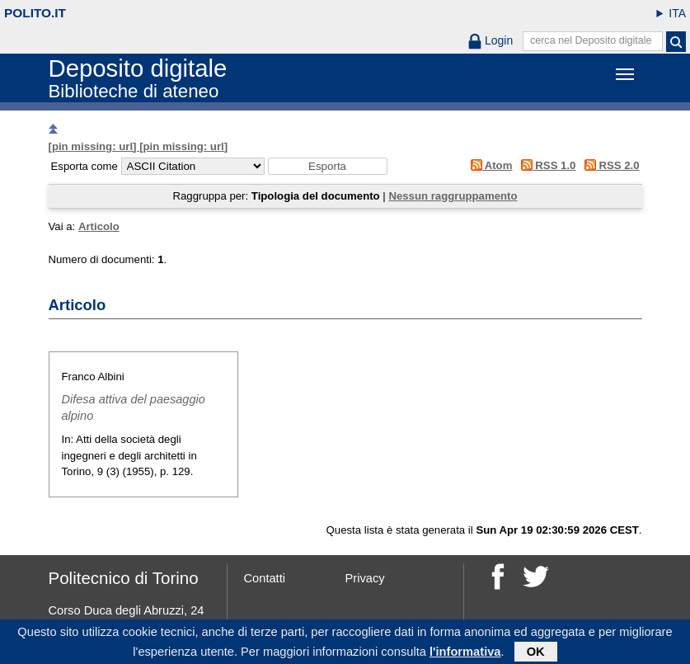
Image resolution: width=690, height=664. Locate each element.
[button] (327, 166)
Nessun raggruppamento (452, 196)
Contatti (265, 578)
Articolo (99, 226)
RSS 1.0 (545, 165)
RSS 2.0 (609, 165)
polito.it (35, 13)
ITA (677, 13)
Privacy (365, 578)
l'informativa (465, 655)
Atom (488, 165)
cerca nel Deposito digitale (591, 40)
